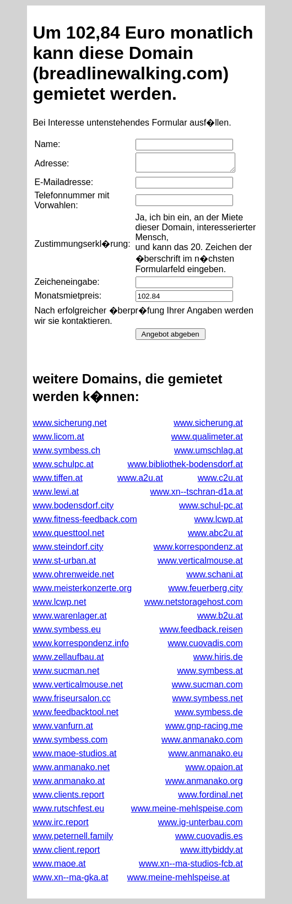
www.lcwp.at (218, 519)
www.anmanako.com (202, 739)
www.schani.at (214, 574)
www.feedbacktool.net (75, 712)
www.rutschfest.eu (68, 808)
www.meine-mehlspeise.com (187, 808)
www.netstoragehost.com (193, 602)
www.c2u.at (220, 478)
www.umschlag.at (208, 450)
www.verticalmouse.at (200, 560)
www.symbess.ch (66, 450)
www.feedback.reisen (200, 629)
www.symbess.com (70, 739)
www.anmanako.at (69, 781)
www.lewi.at (56, 491)
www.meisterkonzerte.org (82, 588)
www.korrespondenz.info (80, 643)
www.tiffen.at (57, 478)
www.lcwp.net (59, 602)
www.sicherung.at (208, 422)
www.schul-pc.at (211, 505)
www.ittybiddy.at (211, 849)
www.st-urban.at (64, 560)
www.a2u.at (140, 478)
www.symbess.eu (67, 629)
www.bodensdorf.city (73, 505)
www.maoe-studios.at (74, 753)
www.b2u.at (220, 615)
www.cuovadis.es (209, 836)
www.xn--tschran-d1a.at (196, 491)
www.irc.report (60, 822)
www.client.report (66, 849)
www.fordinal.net (210, 794)
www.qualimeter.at (207, 436)
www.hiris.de (218, 657)
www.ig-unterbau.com (200, 822)
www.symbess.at (209, 670)
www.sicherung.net (69, 422)
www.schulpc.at (63, 464)
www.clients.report (68, 794)
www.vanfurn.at (63, 725)
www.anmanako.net (71, 767)
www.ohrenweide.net (73, 574)
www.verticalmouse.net (78, 684)
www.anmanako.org (204, 781)
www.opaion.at (214, 767)
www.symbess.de (209, 712)
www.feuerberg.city (205, 588)
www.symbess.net (207, 698)
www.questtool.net (68, 533)
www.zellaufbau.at (68, 657)
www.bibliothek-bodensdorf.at (185, 464)
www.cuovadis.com (205, 643)
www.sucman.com (207, 684)
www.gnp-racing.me (204, 725)
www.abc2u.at (215, 533)
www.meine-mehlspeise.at (178, 877)
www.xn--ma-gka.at (70, 877)
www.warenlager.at (69, 615)
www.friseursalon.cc (71, 698)
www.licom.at (58, 436)
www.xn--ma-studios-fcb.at (191, 863)
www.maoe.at (59, 863)
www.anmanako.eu (205, 753)
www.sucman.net (66, 670)
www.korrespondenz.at (198, 546)
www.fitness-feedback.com (85, 519)
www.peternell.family (73, 836)
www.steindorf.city (68, 546)
